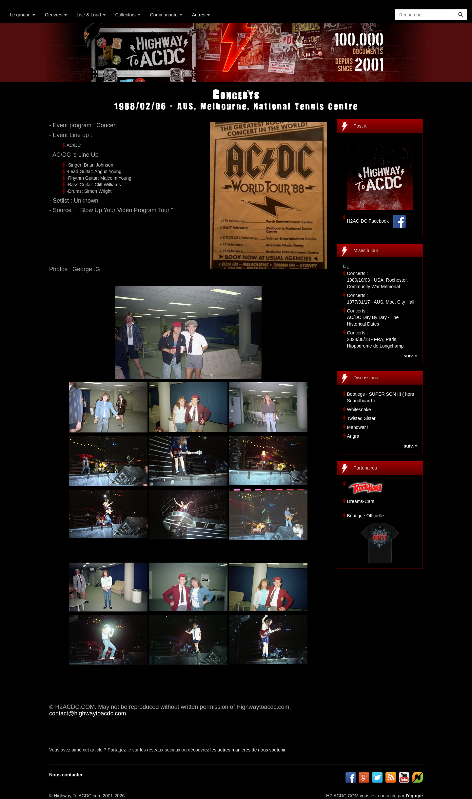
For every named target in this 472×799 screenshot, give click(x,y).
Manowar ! (357, 427)
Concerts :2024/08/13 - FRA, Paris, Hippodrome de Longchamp (375, 339)
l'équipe (414, 795)
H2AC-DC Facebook (368, 221)
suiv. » (410, 355)
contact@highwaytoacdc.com (87, 713)
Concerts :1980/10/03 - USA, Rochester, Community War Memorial (377, 280)
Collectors (127, 14)
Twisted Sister (361, 418)
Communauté (166, 14)
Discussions (366, 377)
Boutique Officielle (365, 515)
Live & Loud (91, 14)
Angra (353, 436)
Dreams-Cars (360, 501)
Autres (201, 14)
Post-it (360, 126)
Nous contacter (66, 774)
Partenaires (365, 467)
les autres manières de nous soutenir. (248, 749)
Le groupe (22, 14)
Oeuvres (56, 14)
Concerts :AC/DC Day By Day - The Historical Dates (373, 317)
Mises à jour (366, 250)
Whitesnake (359, 409)
